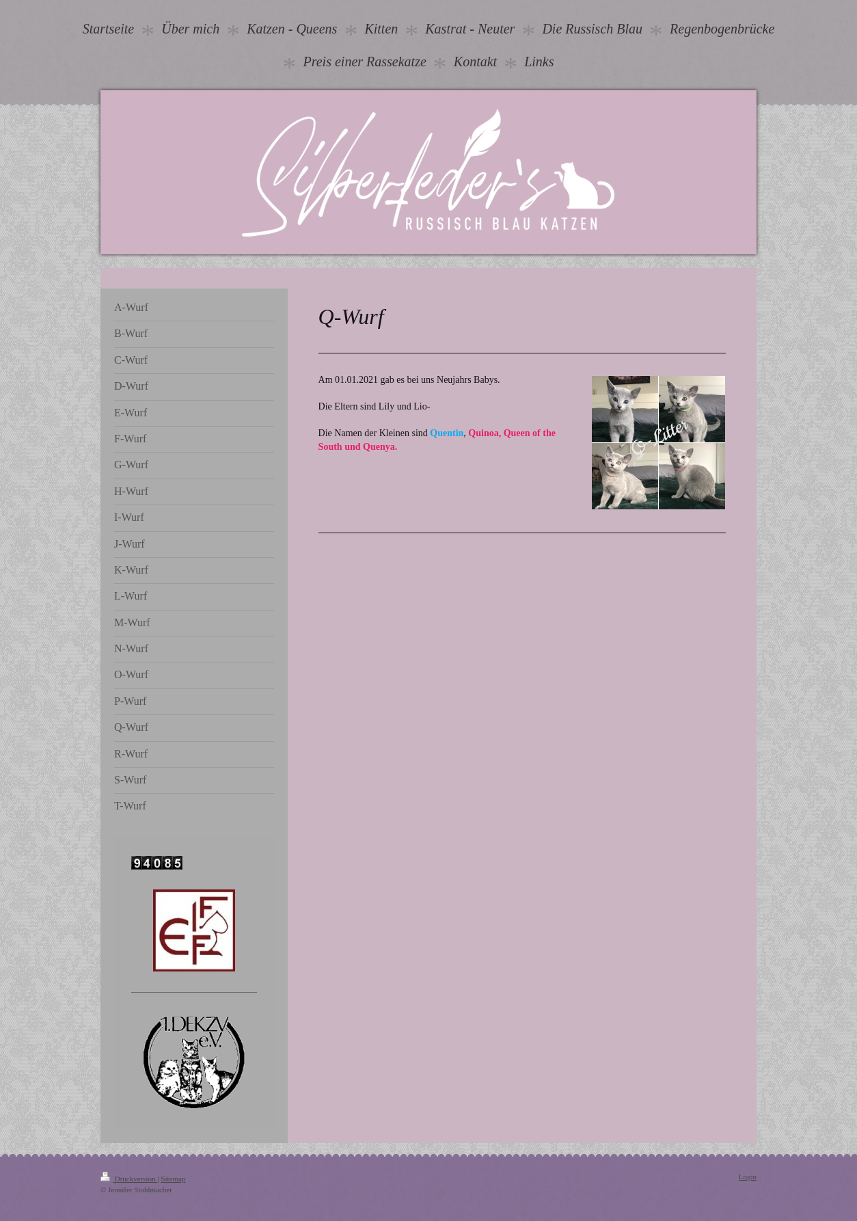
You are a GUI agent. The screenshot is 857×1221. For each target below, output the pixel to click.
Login (748, 1176)
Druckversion (128, 1179)
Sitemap (173, 1179)
